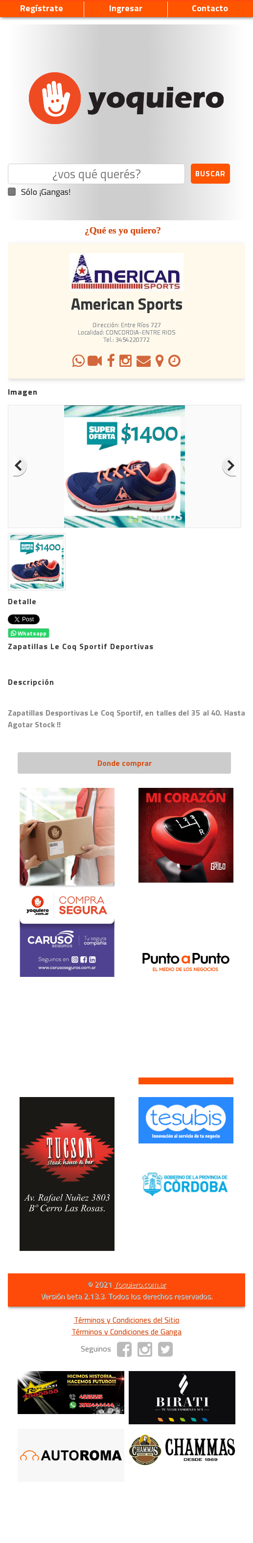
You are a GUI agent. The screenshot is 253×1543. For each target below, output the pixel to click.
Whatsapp (28, 633)
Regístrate (41, 8)
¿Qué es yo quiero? (123, 230)
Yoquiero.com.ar (140, 1284)
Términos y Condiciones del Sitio (127, 1320)
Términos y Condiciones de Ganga (126, 1331)
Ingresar (125, 8)
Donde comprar (124, 763)
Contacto (210, 8)
